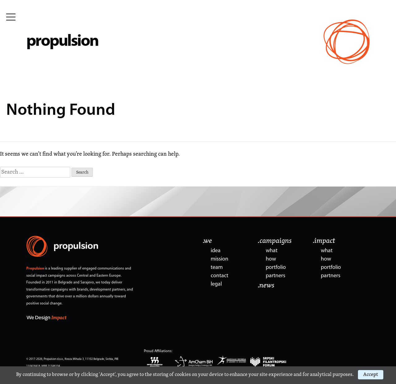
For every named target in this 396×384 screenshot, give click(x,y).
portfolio (276, 267)
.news (266, 285)
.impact (324, 241)
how (271, 259)
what (272, 251)
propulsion (62, 41)
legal (216, 284)
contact (219, 276)
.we (207, 241)
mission (219, 259)
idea (216, 251)
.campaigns (275, 241)
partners (275, 276)
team (217, 267)
